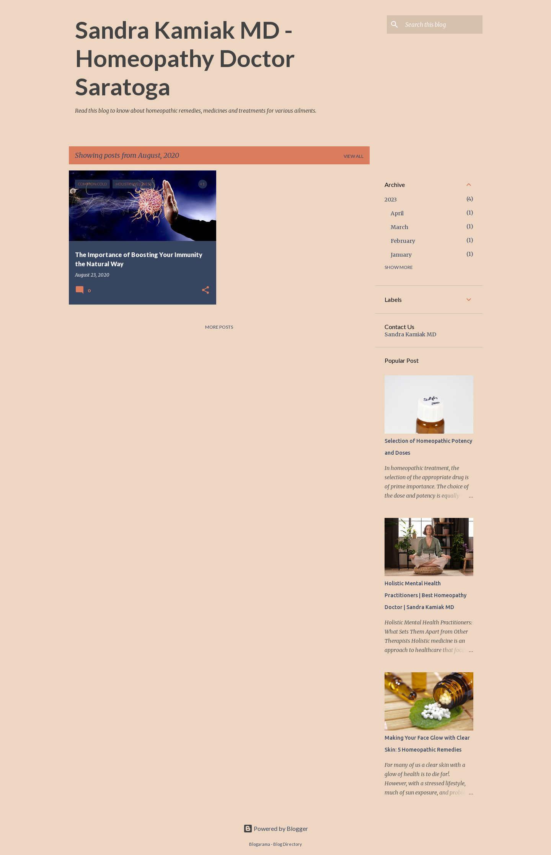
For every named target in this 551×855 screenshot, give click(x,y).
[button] (205, 290)
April (397, 213)
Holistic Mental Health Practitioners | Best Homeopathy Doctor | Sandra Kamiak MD (425, 595)
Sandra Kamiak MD (410, 334)
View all (354, 156)
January (401, 254)
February (403, 241)
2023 (391, 199)
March (399, 227)
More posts (219, 327)
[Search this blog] (442, 24)
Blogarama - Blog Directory (275, 844)
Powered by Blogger (275, 828)
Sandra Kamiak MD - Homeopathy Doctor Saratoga (185, 57)
